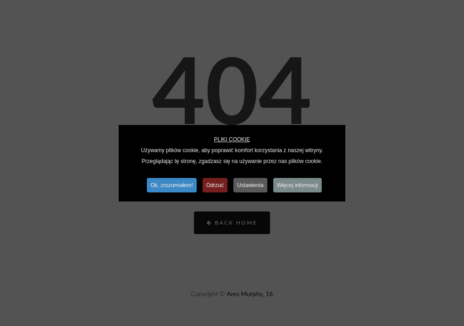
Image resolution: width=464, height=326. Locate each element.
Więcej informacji (297, 185)
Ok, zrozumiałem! (171, 185)
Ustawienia (250, 185)
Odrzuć (215, 185)
